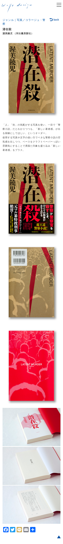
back (54, 20)
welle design (17, 8)
